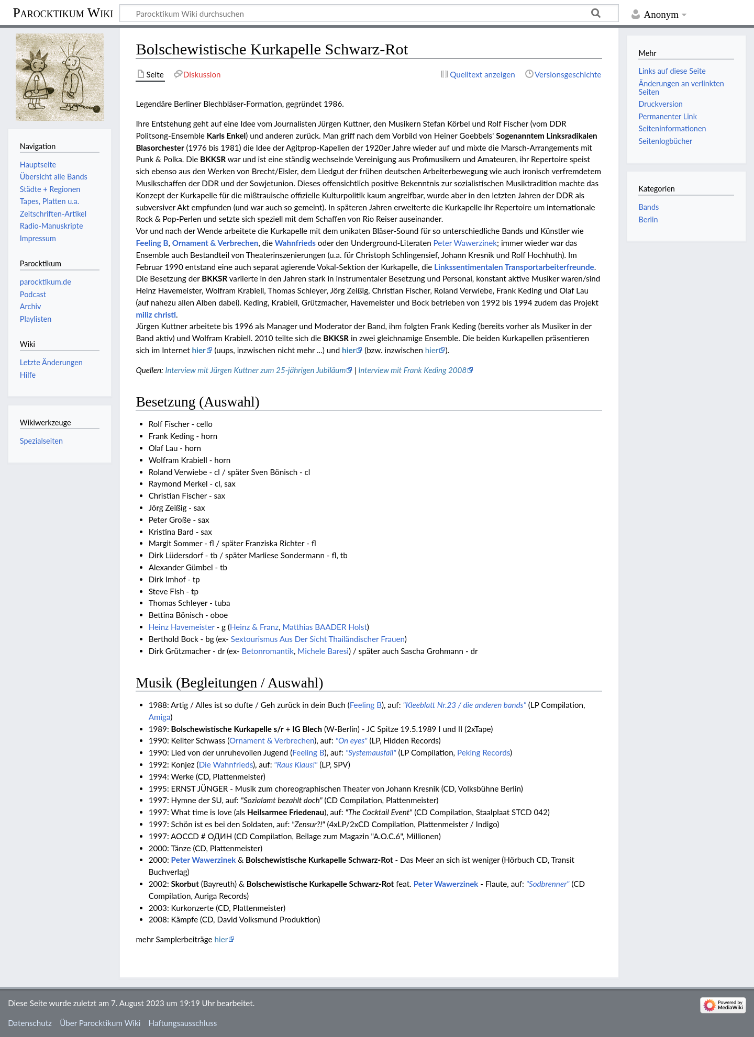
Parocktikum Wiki (63, 12)
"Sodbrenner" (548, 883)
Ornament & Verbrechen (215, 242)
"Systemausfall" (371, 752)
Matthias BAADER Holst (325, 627)
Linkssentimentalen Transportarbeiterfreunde (514, 267)
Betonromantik (268, 651)
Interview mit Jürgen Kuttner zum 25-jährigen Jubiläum (255, 370)
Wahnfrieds (295, 242)
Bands (648, 206)
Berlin (648, 219)
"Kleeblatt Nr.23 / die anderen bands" (464, 704)
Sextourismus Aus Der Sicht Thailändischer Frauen (318, 639)
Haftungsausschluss (183, 1023)
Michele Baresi (323, 651)
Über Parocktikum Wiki (100, 1023)
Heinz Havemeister (182, 627)
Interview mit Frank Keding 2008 (412, 370)
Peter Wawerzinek (465, 242)
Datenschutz (30, 1023)
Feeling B (152, 242)
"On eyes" (352, 740)
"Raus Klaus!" (295, 764)
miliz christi (156, 314)
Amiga (160, 717)
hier (198, 350)
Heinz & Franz (254, 627)
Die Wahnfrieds (226, 764)
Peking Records (483, 752)
